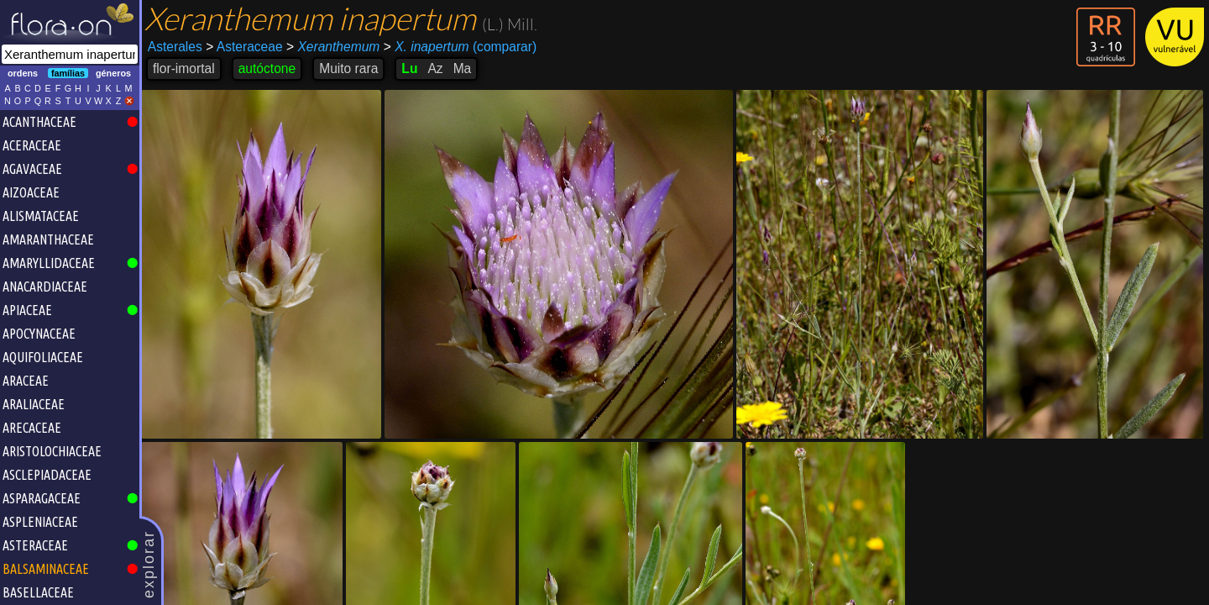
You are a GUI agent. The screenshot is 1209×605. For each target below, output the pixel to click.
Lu (409, 68)
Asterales (175, 46)
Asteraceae (244, 46)
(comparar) (460, 47)
